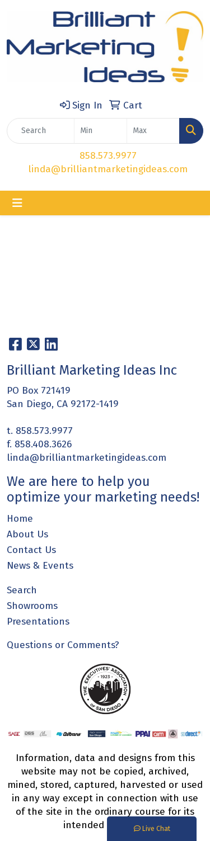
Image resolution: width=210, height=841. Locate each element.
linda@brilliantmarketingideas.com (108, 169)
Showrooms (32, 606)
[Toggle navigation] (17, 203)
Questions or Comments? (63, 645)
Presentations (38, 621)
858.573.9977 (108, 156)
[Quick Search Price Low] (100, 131)
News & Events (40, 565)
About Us (27, 534)
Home (20, 519)
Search (22, 590)
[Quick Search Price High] (153, 131)
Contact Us (31, 550)
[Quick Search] (40, 131)
